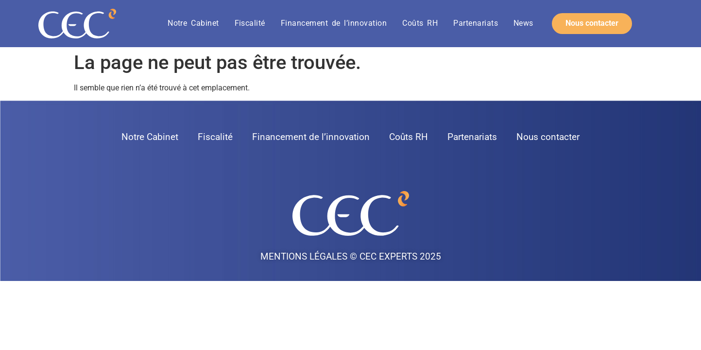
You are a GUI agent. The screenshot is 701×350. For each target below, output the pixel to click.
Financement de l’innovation (334, 23)
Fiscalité (250, 23)
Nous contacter (548, 136)
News (523, 23)
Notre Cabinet (193, 23)
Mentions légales (303, 256)
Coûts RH (420, 23)
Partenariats (475, 23)
